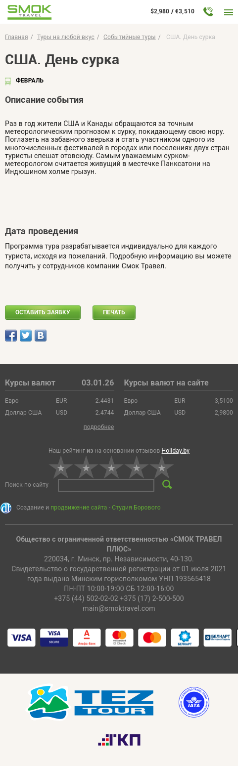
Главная (16, 37)
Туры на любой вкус (66, 37)
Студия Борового (136, 507)
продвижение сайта (78, 507)
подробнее (99, 427)
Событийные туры (129, 37)
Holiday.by (176, 450)
